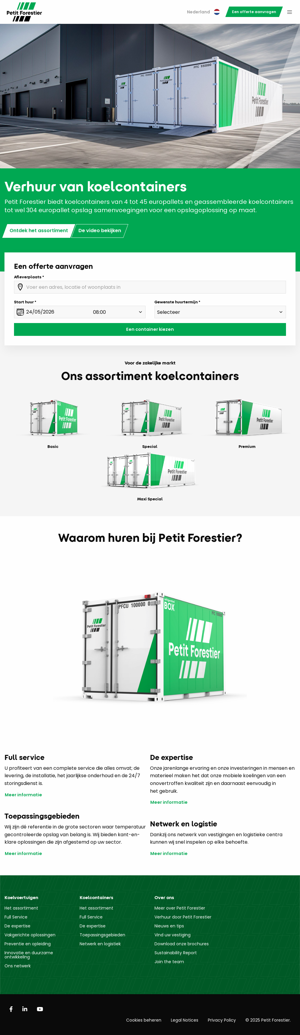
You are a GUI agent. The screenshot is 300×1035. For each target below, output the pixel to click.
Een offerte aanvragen (254, 11)
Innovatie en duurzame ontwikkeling (28, 955)
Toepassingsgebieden (102, 935)
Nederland (203, 12)
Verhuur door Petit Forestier (182, 917)
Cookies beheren (143, 1020)
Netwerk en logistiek (100, 944)
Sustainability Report (175, 953)
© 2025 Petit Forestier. (268, 1020)
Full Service (15, 917)
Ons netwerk (17, 966)
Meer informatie (23, 795)
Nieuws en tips (169, 926)
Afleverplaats (27, 277)
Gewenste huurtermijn (176, 302)
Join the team (169, 962)
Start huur (24, 302)
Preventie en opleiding (27, 944)
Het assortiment (21, 908)
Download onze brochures (181, 944)
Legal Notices (184, 1020)
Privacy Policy (222, 1020)
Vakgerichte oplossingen (29, 935)
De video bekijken (99, 230)
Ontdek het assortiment (39, 230)
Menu (289, 11)
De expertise (17, 926)
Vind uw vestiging (172, 935)
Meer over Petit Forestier (179, 908)
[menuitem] (203, 12)
